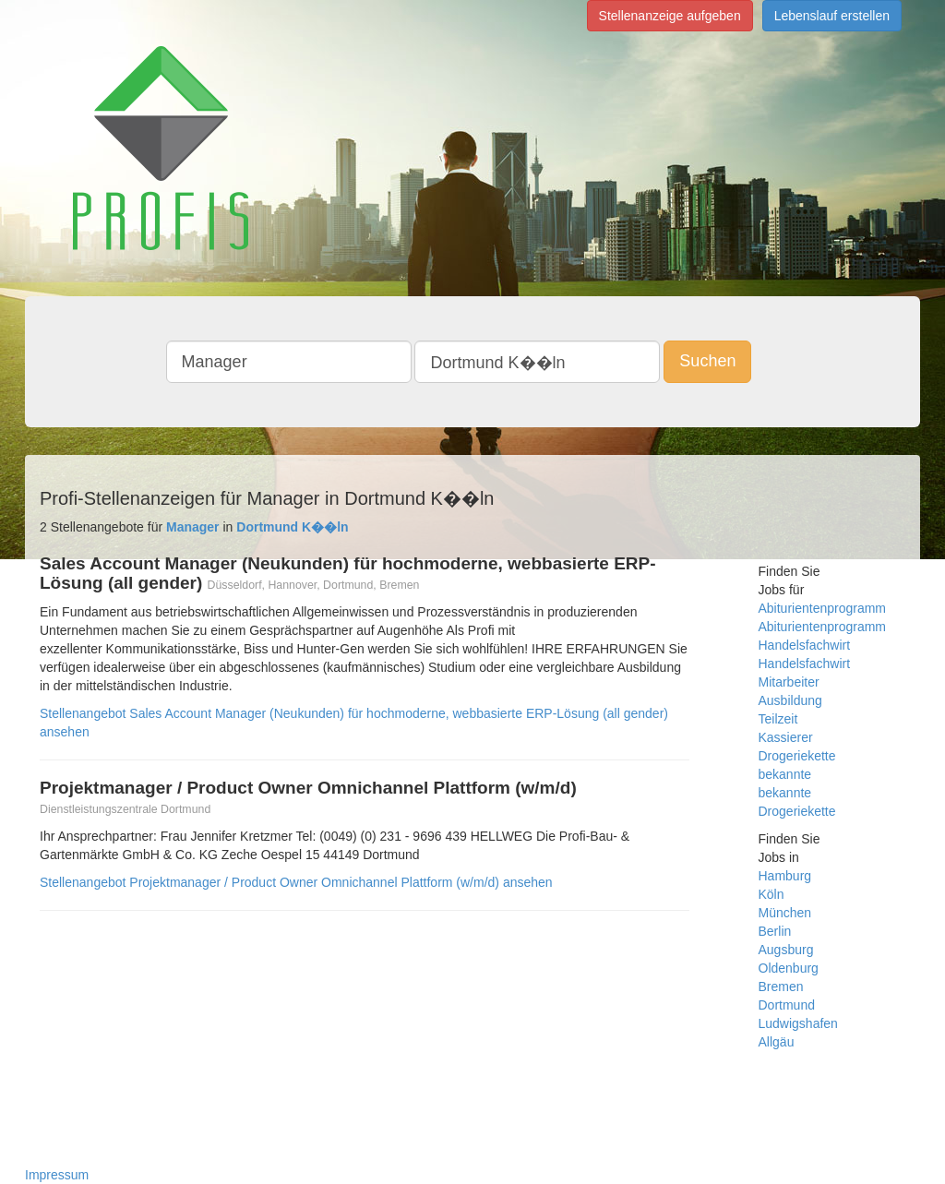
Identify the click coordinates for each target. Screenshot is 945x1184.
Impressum (57, 1174)
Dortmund (787, 1005)
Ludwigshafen (798, 1023)
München (785, 912)
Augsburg (786, 949)
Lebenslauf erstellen (832, 15)
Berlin (775, 931)
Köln (771, 894)
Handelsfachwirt (805, 663)
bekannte (785, 774)
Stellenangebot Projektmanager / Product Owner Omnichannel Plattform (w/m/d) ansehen (296, 882)
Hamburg (785, 875)
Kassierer (786, 737)
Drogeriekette (797, 755)
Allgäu (777, 1042)
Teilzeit (778, 719)
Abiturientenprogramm (823, 608)
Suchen (707, 361)
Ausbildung (790, 700)
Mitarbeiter (789, 682)
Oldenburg (789, 968)
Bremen (781, 986)
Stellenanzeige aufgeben (670, 15)
